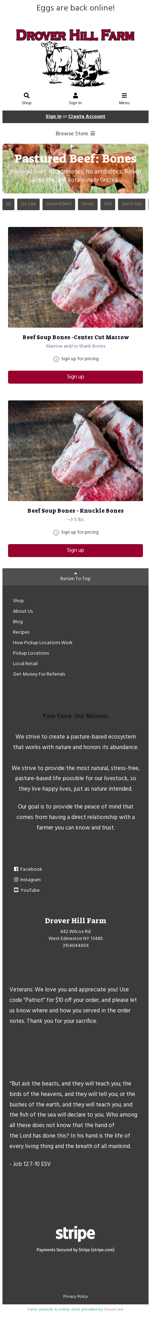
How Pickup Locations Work (43, 643)
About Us (23, 611)
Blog (18, 622)
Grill (108, 204)
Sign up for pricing (80, 359)
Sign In (75, 99)
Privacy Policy (75, 1296)
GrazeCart (113, 1309)
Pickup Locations (31, 653)
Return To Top (75, 577)
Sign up (75, 377)
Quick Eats (132, 204)
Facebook (27, 869)
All (8, 204)
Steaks (87, 204)
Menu (124, 99)
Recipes (21, 632)
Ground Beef (59, 204)
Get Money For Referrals (39, 674)
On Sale (28, 204)
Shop (27, 99)
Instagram (27, 880)
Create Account (86, 117)
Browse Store (76, 133)
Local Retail (25, 664)
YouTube (26, 890)
